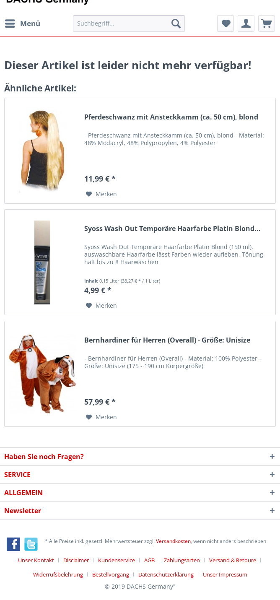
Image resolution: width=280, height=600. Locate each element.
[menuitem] (22, 23)
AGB (149, 560)
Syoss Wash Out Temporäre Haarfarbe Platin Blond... (172, 228)
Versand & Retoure (232, 560)
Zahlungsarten (182, 560)
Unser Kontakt (36, 560)
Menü (22, 22)
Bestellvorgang (110, 574)
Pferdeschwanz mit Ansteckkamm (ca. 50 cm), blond (171, 117)
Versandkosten (173, 541)
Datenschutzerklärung (166, 574)
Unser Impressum (225, 574)
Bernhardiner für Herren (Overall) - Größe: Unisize (167, 340)
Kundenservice (116, 560)
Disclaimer (76, 560)
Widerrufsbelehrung (58, 574)
